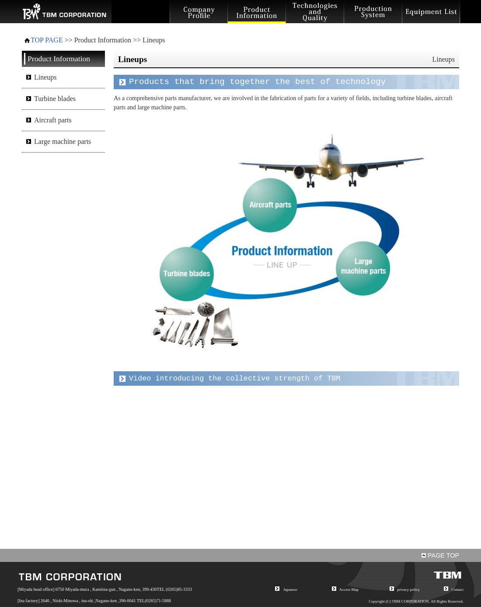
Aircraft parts (53, 120)
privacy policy (408, 589)
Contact (457, 589)
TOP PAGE (47, 40)
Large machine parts (62, 141)
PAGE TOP (440, 555)
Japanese (290, 589)
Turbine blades (55, 98)
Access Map (349, 589)
